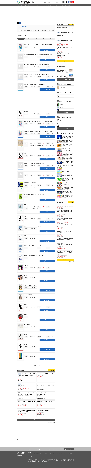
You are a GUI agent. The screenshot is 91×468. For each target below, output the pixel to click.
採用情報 (67, 449)
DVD (44, 38)
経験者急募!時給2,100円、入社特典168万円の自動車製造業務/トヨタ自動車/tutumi (65, 34)
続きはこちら (37, 419)
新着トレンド (70, 5)
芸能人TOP (20, 30)
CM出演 (49, 30)
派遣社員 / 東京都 (26, 395)
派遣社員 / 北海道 (45, 375)
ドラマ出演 (44, 30)
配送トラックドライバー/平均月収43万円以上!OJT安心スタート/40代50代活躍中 (64, 253)
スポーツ (43, 5)
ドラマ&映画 (27, 5)
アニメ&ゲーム (32, 5)
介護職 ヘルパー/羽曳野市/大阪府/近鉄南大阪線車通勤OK (64, 245)
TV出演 (39, 30)
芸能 (21, 5)
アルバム (36, 38)
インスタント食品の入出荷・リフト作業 (64, 48)
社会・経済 (47, 5)
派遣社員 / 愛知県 (26, 377)
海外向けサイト (48, 449)
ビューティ (55, 5)
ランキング (62, 5)
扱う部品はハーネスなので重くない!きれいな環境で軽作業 (64, 54)
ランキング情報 (33, 30)
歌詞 (53, 30)
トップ (19, 5)
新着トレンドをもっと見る (65, 79)
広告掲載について (30, 449)
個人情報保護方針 (55, 449)
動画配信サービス (38, 5)
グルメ (51, 5)
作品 (28, 30)
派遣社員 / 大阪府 (26, 386)
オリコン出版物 (23, 449)
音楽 (23, 5)
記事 (25, 30)
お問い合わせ (37, 449)
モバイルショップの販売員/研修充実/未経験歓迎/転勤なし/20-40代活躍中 (65, 239)
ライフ (59, 5)
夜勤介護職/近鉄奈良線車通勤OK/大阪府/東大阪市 (64, 41)
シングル (28, 38)
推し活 (66, 5)
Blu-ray (51, 38)
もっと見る (65, 112)
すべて (21, 38)
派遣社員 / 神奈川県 (45, 395)
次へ (53, 41)
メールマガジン (42, 449)
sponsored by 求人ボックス (51, 422)
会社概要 (18, 449)
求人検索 (52, 370)
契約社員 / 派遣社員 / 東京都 (26, 413)
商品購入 (47, 50)
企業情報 (71, 449)
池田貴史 (24, 27)
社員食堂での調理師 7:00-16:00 (63, 27)
